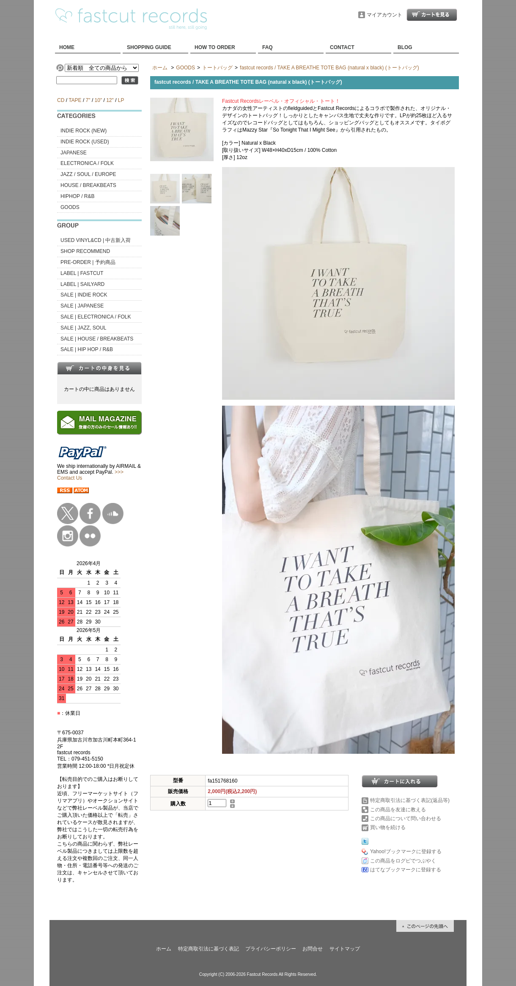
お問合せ (312, 949)
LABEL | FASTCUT (81, 273)
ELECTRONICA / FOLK (87, 163)
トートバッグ (217, 68)
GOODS (70, 207)
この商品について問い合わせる (405, 818)
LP (121, 100)
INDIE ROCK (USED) (84, 142)
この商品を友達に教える (398, 810)
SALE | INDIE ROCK (83, 295)
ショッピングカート (431, 14)
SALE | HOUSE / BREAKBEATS (96, 339)
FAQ (267, 47)
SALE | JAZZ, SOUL (83, 328)
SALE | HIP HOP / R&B (86, 349)
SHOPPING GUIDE (149, 47)
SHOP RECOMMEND (85, 251)
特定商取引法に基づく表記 (208, 949)
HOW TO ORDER (215, 47)
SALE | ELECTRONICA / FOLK (95, 317)
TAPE (75, 100)
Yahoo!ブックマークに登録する (406, 851)
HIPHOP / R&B (77, 196)
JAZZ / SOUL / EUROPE (88, 174)
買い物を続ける (388, 827)
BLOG (405, 47)
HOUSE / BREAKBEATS (88, 185)
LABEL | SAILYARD (82, 284)
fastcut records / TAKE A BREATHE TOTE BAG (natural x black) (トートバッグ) (329, 68)
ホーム (159, 68)
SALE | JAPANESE (82, 306)
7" (88, 100)
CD (60, 100)
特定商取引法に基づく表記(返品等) (410, 800)
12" (110, 100)
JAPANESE (73, 153)
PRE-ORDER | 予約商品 (87, 262)
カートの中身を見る (99, 368)
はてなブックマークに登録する (405, 870)
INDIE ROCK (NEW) (83, 131)
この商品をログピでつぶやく (403, 861)
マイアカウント (384, 15)
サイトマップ (344, 949)
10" (98, 100)
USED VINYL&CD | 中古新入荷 (95, 240)
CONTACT (342, 47)
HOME (66, 47)
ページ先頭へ (425, 926)
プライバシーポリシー (270, 949)
